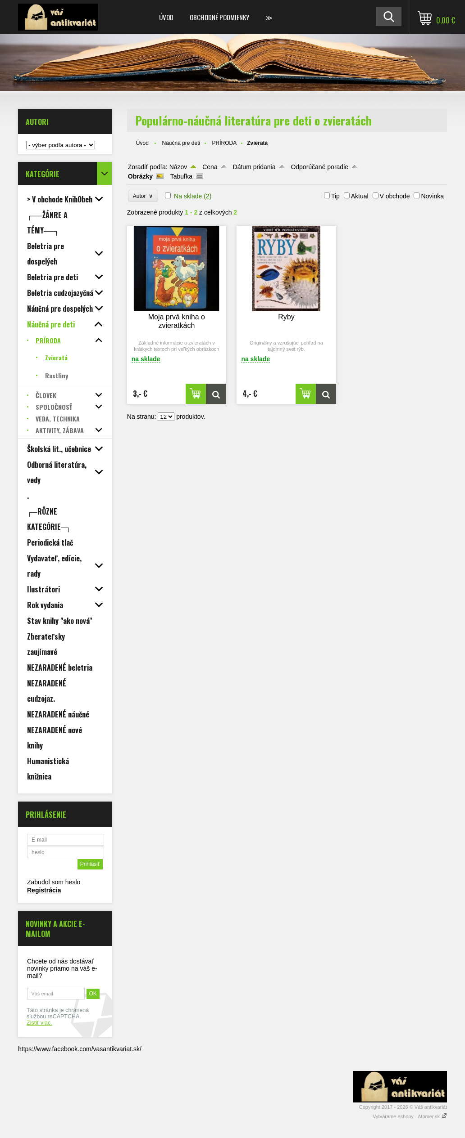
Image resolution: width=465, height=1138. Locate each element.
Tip (335, 196)
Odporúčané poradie (319, 166)
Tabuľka (181, 176)
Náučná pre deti (181, 143)
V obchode (395, 196)
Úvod (166, 17)
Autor (143, 196)
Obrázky (140, 176)
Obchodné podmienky (219, 17)
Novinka (432, 196)
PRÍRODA (224, 143)
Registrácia (44, 890)
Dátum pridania (254, 166)
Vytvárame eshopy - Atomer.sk (410, 1116)
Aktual (360, 196)
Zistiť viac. (39, 1023)
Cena (209, 166)
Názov (178, 166)
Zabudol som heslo (53, 882)
